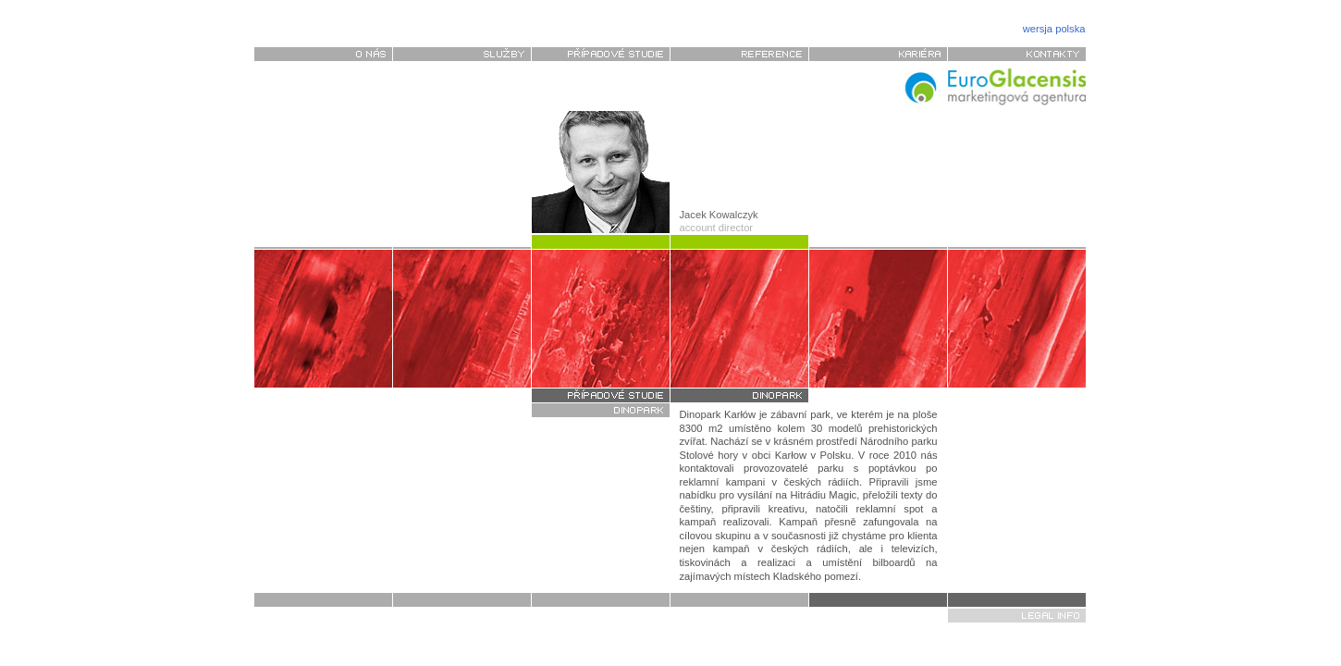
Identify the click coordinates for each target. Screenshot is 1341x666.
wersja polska (1054, 28)
